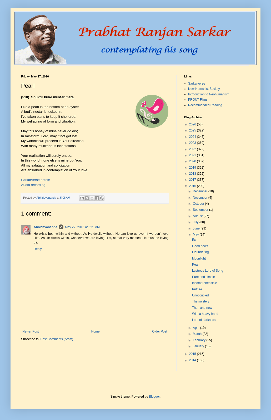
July (196, 222)
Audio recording (33, 185)
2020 (193, 161)
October (199, 204)
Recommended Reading (205, 105)
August (198, 216)
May (196, 234)
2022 (193, 149)
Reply (38, 249)
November (200, 197)
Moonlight (199, 258)
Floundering (200, 252)
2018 (193, 173)
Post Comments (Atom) (56, 339)
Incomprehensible (204, 283)
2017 (193, 180)
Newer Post (30, 331)
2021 (193, 155)
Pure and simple (203, 277)
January (199, 346)
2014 (193, 360)
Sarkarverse (196, 83)
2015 (193, 354)
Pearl (195, 264)
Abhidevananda (45, 227)
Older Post (159, 331)
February (199, 340)
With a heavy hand (205, 314)
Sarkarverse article (35, 180)
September (201, 210)
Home (95, 331)
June (196, 228)
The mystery (200, 301)
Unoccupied (200, 295)
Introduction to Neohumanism (208, 94)
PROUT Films (198, 99)
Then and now (202, 308)
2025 (193, 130)
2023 (193, 143)
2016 (193, 186)
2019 (193, 167)
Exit (194, 240)
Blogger (154, 396)
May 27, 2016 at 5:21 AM (82, 227)
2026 (193, 124)
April (196, 328)
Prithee (197, 289)
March (198, 334)
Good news (200, 246)
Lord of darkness (203, 320)
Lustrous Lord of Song (207, 270)
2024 (193, 137)
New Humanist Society (204, 89)
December (200, 191)
